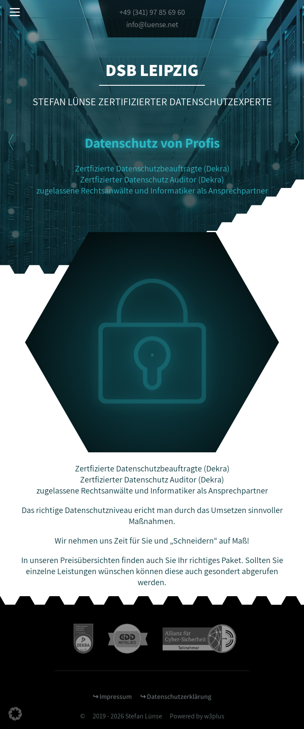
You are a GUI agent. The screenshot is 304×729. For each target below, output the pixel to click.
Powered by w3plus (197, 716)
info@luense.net (152, 24)
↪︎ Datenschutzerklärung (175, 696)
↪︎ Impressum (112, 696)
